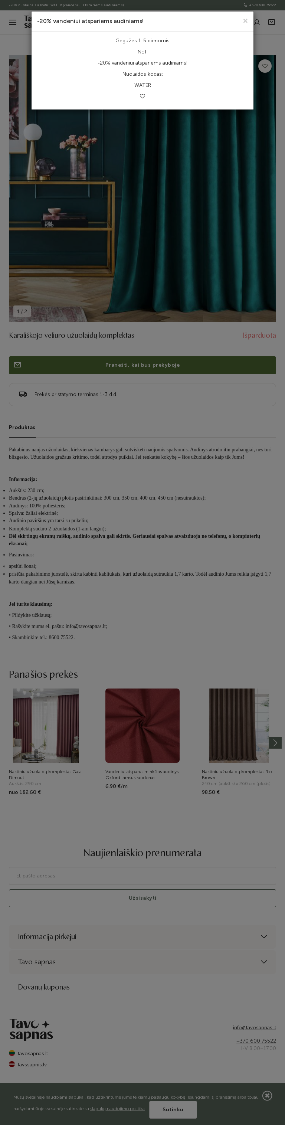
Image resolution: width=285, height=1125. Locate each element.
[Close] (245, 20)
